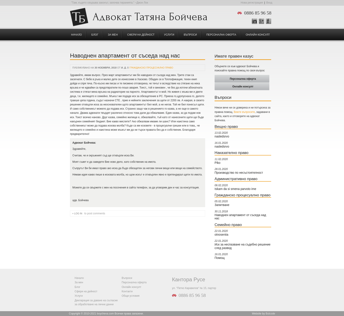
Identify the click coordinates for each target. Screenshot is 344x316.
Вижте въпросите (244, 112)
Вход (269, 2)
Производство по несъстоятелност (239, 172)
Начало (76, 34)
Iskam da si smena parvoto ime (235, 189)
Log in (78, 213)
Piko (217, 162)
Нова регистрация (252, 2)
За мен (113, 34)
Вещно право (226, 126)
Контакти (127, 291)
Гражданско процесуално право (151, 67)
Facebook (268, 21)
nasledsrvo (222, 136)
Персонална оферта (221, 34)
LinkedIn (254, 21)
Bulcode (270, 313)
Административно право (236, 179)
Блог (95, 34)
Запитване (222, 205)
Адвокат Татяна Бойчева (150, 15)
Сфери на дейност (140, 34)
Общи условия (131, 295)
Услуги (169, 34)
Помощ (220, 258)
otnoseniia (221, 234)
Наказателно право (231, 152)
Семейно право (228, 224)
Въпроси (190, 34)
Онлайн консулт (258, 34)
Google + (263, 21)
